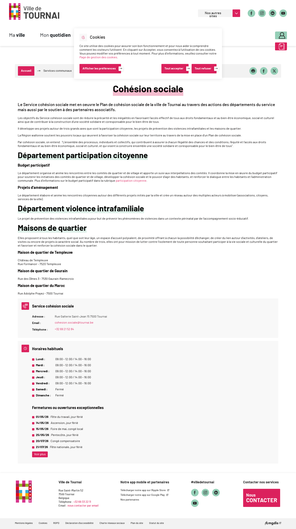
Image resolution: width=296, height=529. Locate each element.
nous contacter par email (83, 505)
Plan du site (137, 523)
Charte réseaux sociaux (112, 523)
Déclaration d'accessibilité (79, 523)
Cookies (43, 523)
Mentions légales (24, 523)
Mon (55, 35)
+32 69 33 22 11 (82, 502)
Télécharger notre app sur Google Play (142, 495)
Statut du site (156, 523)
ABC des (271, 48)
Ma (17, 35)
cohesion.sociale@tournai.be (74, 322)
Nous (261, 498)
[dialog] (148, 53)
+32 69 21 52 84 (64, 329)
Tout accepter (173, 68)
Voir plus (40, 454)
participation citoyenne (131, 180)
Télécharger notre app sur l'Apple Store (143, 490)
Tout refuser (203, 68)
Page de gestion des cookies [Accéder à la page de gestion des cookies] (98, 57)
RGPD (56, 523)
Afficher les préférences (99, 68)
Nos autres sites (213, 14)
